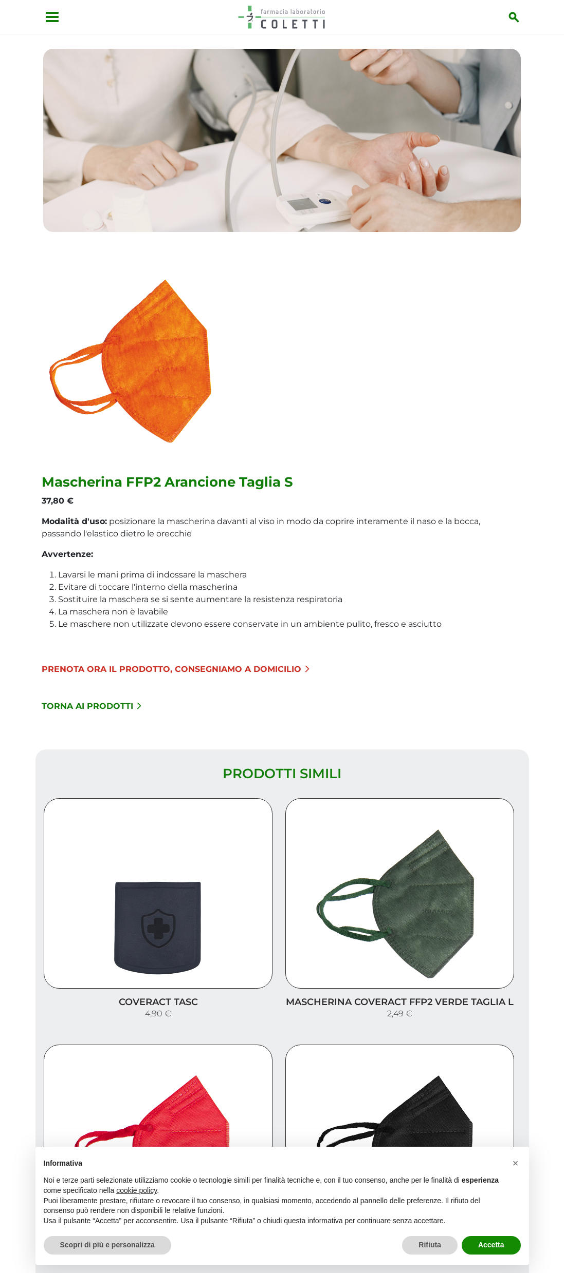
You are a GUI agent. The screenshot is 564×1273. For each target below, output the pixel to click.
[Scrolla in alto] (540, 1221)
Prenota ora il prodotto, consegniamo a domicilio (340, 466)
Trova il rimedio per (473, 1129)
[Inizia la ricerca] (520, 17)
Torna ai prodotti (255, 503)
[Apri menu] (46, 17)
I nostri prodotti (481, 1113)
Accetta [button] (491, 1245)
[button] (515, 1163)
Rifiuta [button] (430, 1245)
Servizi (506, 1097)
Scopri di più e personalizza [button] (107, 1245)
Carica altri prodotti (282, 975)
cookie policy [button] (136, 1190)
